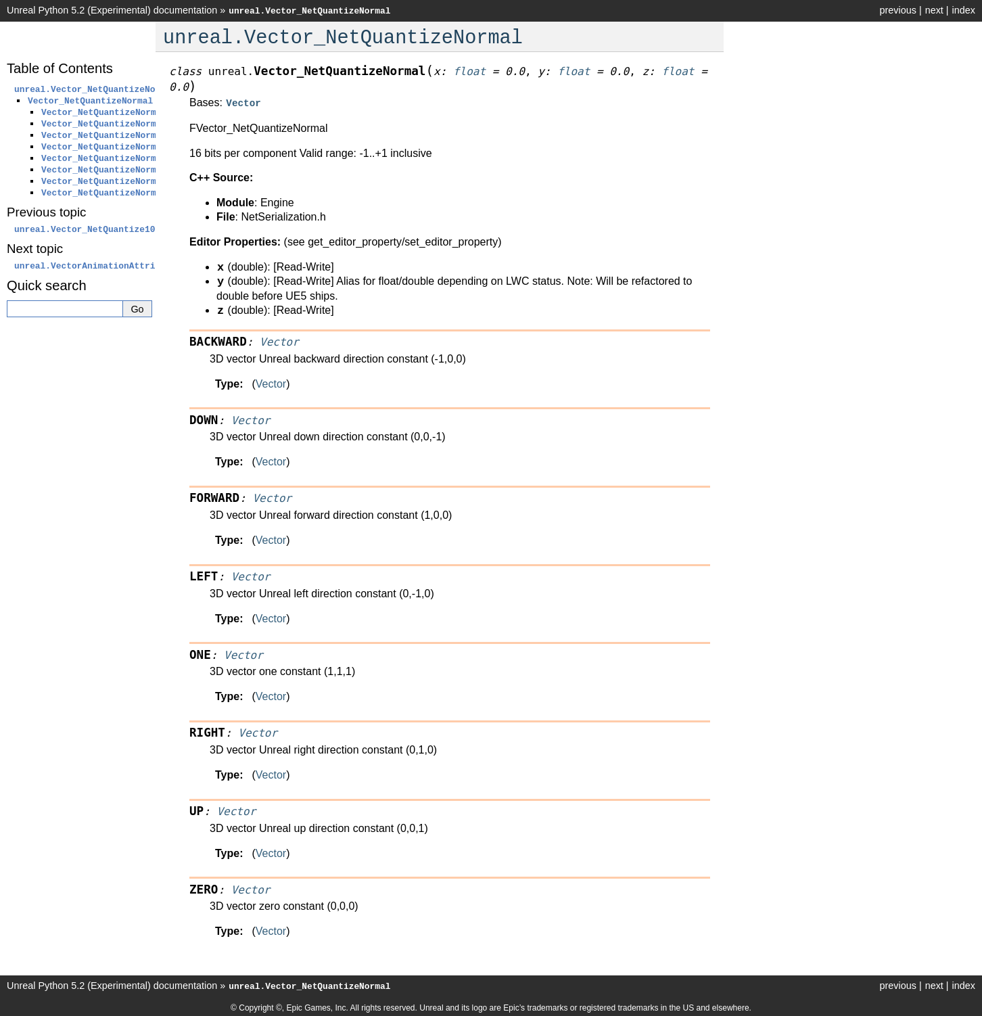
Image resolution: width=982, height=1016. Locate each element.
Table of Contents (60, 68)
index (963, 10)
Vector (271, 382)
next (934, 10)
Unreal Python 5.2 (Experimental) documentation (112, 10)
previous (897, 10)
